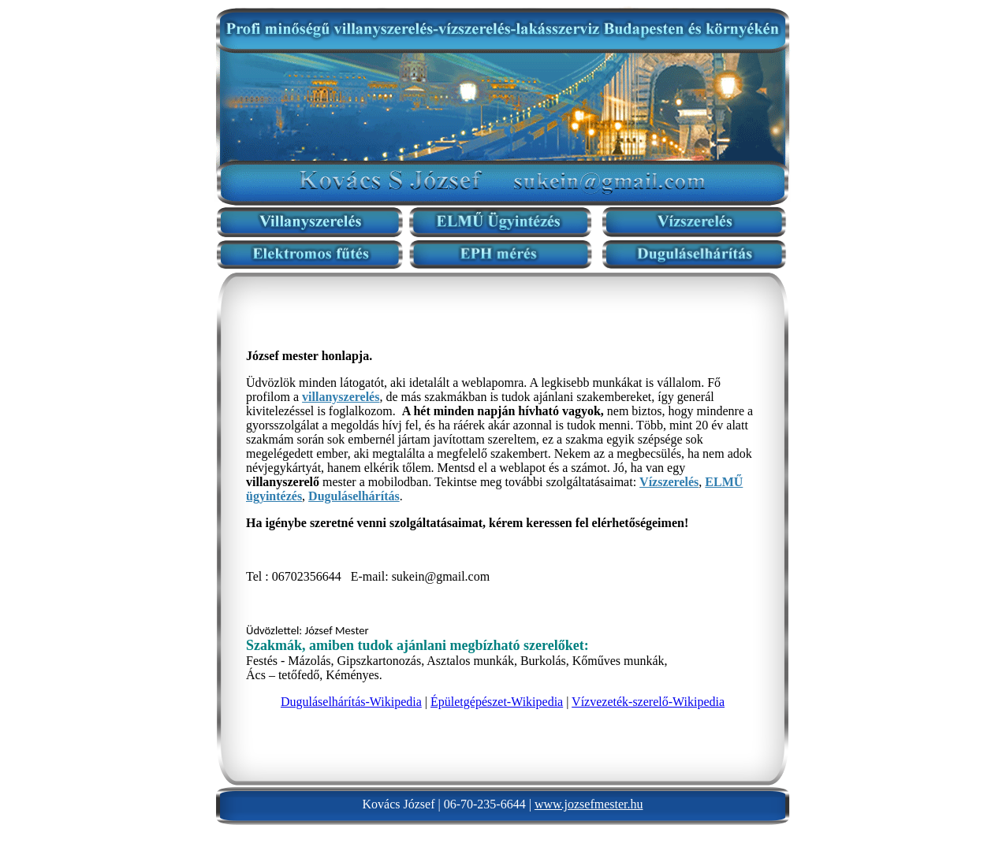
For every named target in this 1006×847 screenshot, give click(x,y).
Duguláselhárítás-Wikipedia (351, 701)
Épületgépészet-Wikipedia (496, 701)
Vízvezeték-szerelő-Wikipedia (648, 701)
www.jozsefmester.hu (589, 804)
